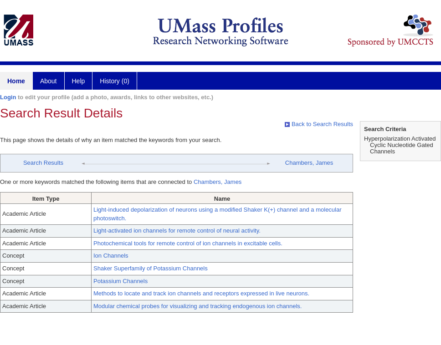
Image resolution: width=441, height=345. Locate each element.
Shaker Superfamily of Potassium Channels (150, 268)
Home (16, 81)
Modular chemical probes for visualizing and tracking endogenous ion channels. (197, 306)
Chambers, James (309, 162)
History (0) (114, 81)
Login (8, 97)
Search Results (43, 162)
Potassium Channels (120, 281)
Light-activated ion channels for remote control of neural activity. (177, 230)
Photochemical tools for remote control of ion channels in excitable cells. (187, 243)
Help (78, 81)
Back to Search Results (319, 124)
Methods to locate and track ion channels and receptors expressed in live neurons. (201, 293)
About (48, 81)
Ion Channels (110, 255)
